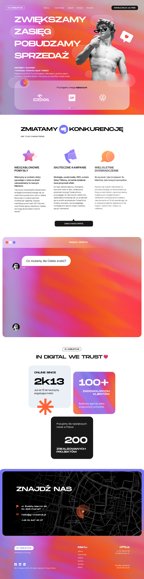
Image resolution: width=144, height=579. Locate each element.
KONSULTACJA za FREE (125, 8)
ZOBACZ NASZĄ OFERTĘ (73, 223)
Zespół (70, 8)
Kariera (80, 8)
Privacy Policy (50, 568)
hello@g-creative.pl (34, 515)
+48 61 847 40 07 (32, 520)
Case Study (59, 8)
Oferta (47, 8)
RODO (80, 567)
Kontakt (89, 8)
